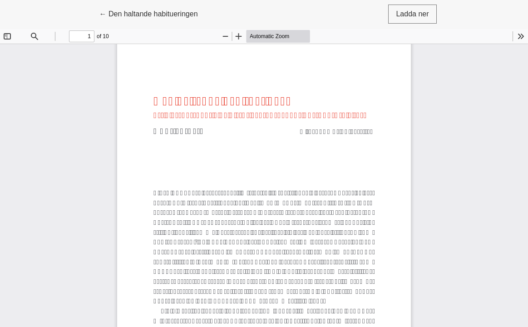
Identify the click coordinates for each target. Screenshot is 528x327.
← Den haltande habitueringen (148, 13)
